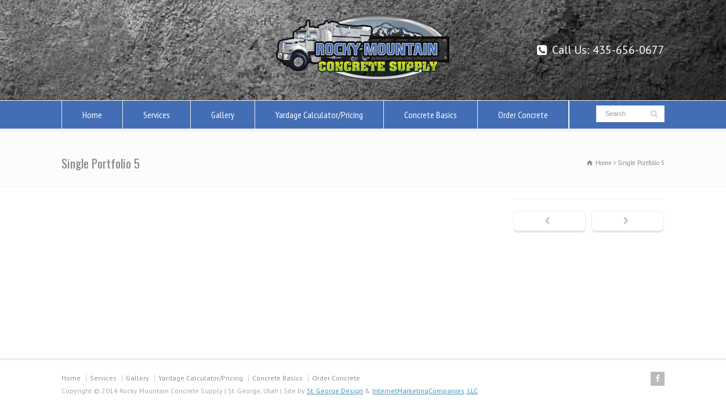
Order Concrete (523, 114)
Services (156, 114)
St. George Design (335, 390)
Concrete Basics (430, 114)
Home (92, 114)
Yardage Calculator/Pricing (319, 114)
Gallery (222, 114)
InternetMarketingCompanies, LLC (425, 390)
